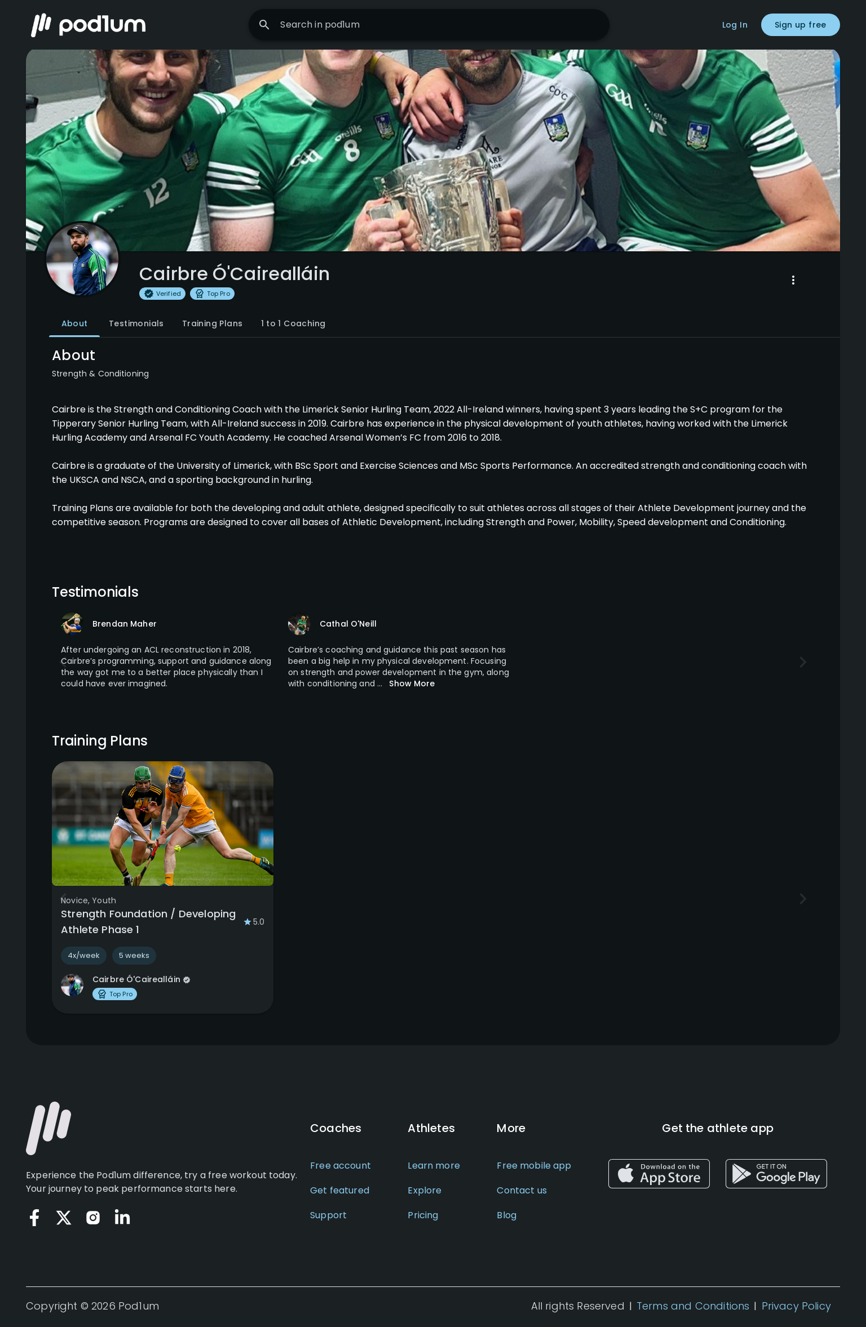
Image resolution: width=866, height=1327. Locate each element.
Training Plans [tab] (212, 325)
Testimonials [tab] (136, 325)
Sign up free (800, 25)
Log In (735, 25)
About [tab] (74, 325)
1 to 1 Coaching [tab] (293, 325)
